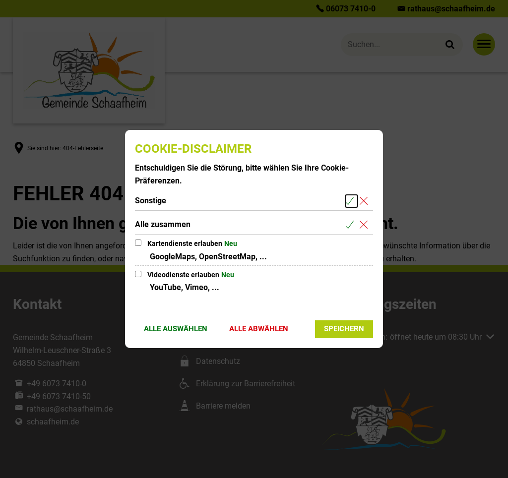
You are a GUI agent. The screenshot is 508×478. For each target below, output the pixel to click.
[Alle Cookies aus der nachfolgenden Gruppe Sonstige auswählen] (351, 201)
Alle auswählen (175, 328)
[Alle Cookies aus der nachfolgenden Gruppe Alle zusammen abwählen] (365, 225)
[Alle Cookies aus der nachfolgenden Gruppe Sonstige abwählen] (365, 201)
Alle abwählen (258, 328)
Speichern (344, 328)
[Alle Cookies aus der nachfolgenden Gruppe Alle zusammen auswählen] (351, 225)
